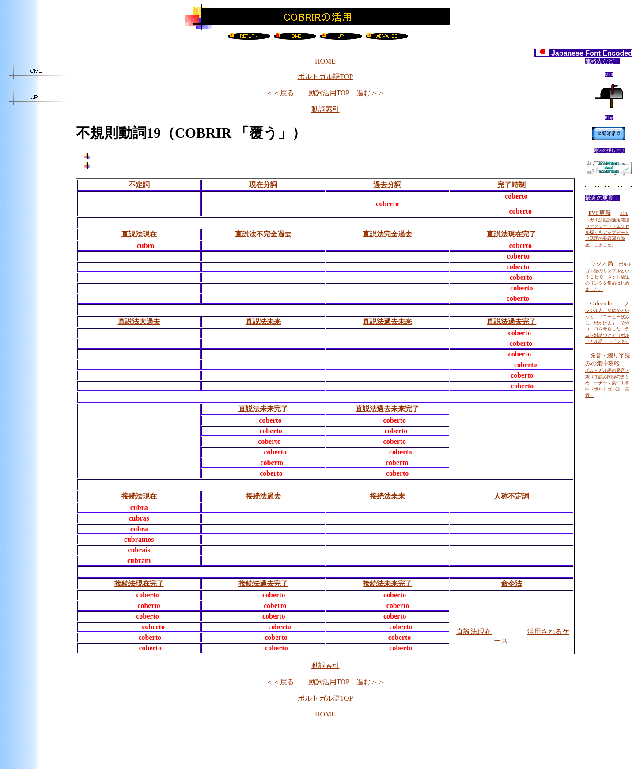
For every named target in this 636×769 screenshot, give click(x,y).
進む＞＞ (370, 93)
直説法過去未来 (387, 321)
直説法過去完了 (511, 321)
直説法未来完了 (263, 409)
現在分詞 (263, 184)
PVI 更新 (599, 213)
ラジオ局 (601, 263)
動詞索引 (325, 109)
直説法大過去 (139, 321)
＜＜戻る (280, 93)
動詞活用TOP (328, 93)
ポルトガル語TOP (325, 76)
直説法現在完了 (511, 234)
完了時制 (511, 184)
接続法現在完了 (139, 583)
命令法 (511, 583)
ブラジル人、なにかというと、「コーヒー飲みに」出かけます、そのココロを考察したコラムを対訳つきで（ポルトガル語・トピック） (607, 322)
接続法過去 (263, 496)
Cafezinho (601, 303)
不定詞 (139, 184)
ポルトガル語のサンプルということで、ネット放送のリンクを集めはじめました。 (608, 277)
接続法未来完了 (387, 583)
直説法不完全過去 (263, 234)
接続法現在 (139, 496)
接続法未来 (387, 496)
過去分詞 (387, 184)
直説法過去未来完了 (387, 409)
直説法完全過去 (387, 234)
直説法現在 (139, 234)
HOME (325, 61)
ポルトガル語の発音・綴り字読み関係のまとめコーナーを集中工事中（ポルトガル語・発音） (607, 383)
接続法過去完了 (263, 583)
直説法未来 (263, 321)
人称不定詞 (511, 496)
